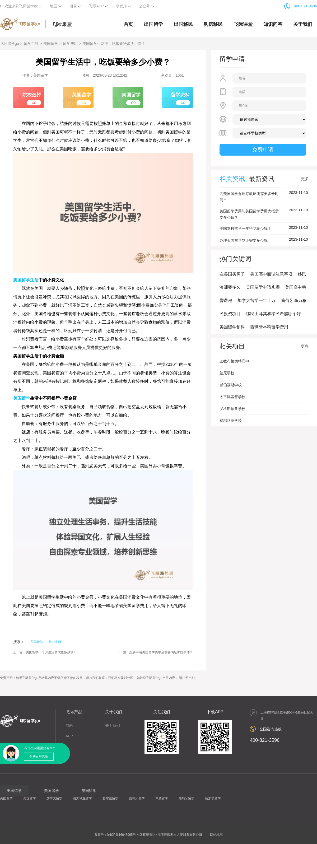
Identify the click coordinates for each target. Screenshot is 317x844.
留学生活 (54, 642)
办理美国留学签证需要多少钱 (244, 240)
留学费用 (70, 43)
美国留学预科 (232, 327)
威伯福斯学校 (231, 385)
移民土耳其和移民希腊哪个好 (273, 313)
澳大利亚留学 (82, 798)
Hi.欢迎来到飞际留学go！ (21, 6)
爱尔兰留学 (110, 798)
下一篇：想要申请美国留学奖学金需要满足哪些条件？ (155, 652)
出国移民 (183, 24)
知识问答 (272, 24)
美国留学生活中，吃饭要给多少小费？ (113, 43)
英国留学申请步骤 (263, 287)
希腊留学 (161, 798)
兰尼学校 (227, 373)
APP (69, 736)
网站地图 (216, 835)
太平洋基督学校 (232, 397)
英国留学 (6, 798)
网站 (69, 725)
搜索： (18, 642)
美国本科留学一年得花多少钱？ (245, 228)
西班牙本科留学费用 (269, 327)
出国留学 (153, 24)
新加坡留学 (213, 798)
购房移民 (213, 24)
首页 (128, 24)
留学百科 (31, 43)
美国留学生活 (26, 280)
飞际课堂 (61, 24)
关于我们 (302, 24)
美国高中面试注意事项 (271, 274)
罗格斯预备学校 (232, 409)
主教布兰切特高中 (234, 361)
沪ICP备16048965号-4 (123, 835)
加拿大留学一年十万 (256, 300)
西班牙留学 (137, 798)
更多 (305, 178)
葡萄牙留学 (186, 798)
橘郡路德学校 (231, 420)
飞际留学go (9, 43)
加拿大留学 (54, 798)
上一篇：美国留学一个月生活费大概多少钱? (44, 652)
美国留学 (50, 43)
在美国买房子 (232, 274)
